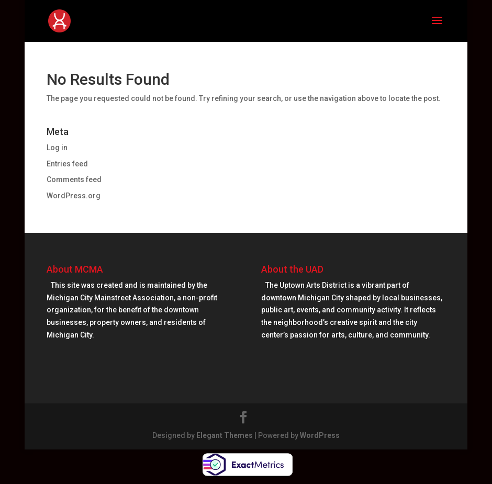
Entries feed (67, 164)
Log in (57, 147)
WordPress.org (73, 196)
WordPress (320, 435)
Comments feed (74, 179)
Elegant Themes (224, 435)
